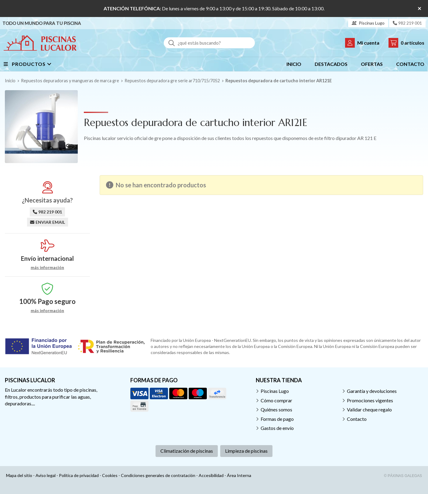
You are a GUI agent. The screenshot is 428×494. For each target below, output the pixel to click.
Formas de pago (277, 419)
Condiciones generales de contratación (158, 475)
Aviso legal (46, 475)
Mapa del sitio (19, 475)
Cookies (110, 475)
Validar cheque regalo (369, 409)
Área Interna (239, 475)
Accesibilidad (211, 475)
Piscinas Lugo (275, 391)
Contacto (357, 419)
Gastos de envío (277, 428)
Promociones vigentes (370, 400)
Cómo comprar (276, 400)
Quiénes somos (276, 409)
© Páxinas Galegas (403, 476)
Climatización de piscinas (186, 451)
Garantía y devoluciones (372, 391)
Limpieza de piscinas (246, 451)
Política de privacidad (79, 475)
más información (47, 267)
